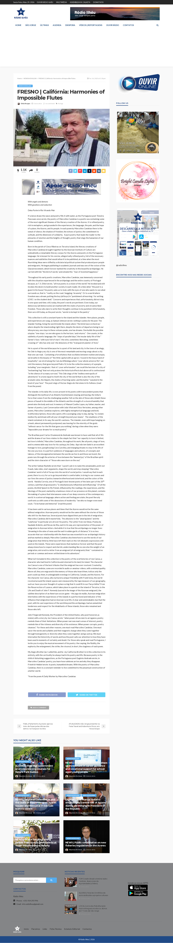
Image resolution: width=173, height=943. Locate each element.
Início (26, 929)
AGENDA (57, 25)
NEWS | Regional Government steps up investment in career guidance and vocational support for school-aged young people (86, 768)
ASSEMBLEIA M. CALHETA (80, 2)
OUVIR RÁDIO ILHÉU (45, 2)
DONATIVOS (98, 2)
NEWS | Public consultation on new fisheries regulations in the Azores (85, 844)
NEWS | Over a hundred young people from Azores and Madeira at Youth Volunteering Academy (35, 842)
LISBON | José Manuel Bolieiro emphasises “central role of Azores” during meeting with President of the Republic (86, 804)
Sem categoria (89, 795)
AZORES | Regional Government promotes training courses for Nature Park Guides (34, 769)
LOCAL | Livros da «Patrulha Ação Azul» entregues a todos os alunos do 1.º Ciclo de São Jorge (93, 908)
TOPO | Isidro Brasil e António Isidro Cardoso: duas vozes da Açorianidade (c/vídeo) (93, 881)
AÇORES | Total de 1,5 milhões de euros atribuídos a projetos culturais (93, 894)
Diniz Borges (25, 103)
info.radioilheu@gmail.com (32, 904)
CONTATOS (128, 25)
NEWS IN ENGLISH (25, 86)
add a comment (38, 708)
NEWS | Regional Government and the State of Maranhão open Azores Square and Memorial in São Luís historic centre (35, 804)
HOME (18, 25)
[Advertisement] (86, 48)
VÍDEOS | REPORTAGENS (90, 25)
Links (45, 929)
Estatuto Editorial (72, 929)
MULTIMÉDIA (61, 2)
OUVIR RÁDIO (112, 25)
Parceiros (35, 929)
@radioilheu (121, 265)
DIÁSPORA (70, 25)
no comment (50, 103)
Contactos (87, 929)
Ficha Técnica (55, 929)
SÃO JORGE (30, 25)
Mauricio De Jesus (25, 776)
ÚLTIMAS (44, 25)
